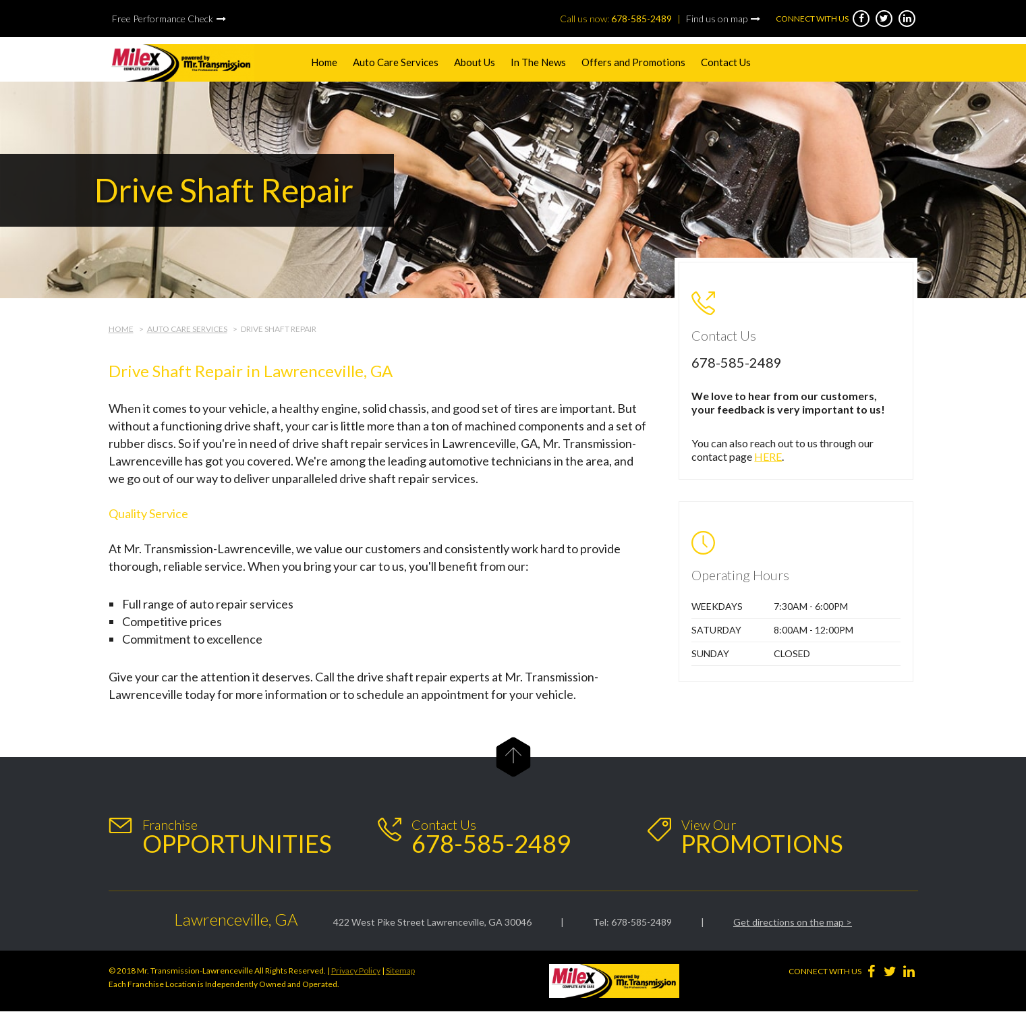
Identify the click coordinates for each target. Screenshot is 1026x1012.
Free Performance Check (162, 18)
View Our (762, 836)
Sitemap (400, 970)
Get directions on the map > (792, 922)
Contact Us (726, 62)
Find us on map (716, 18)
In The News (538, 62)
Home (324, 62)
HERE (768, 456)
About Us (474, 62)
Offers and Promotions (633, 62)
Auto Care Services (395, 62)
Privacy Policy (355, 970)
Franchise (237, 836)
